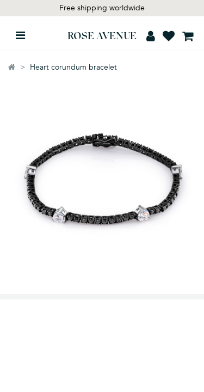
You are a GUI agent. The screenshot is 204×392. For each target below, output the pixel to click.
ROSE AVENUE (102, 37)
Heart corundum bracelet (73, 67)
